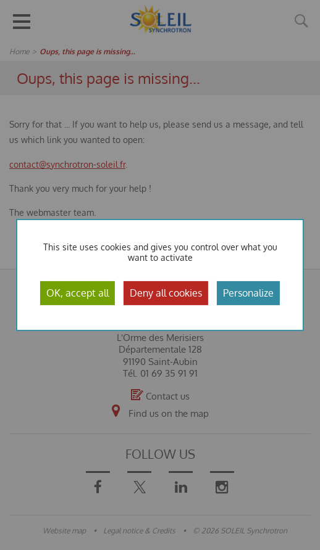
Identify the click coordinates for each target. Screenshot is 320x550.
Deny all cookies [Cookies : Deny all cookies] (166, 293)
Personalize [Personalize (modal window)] (248, 293)
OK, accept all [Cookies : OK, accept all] (77, 293)
